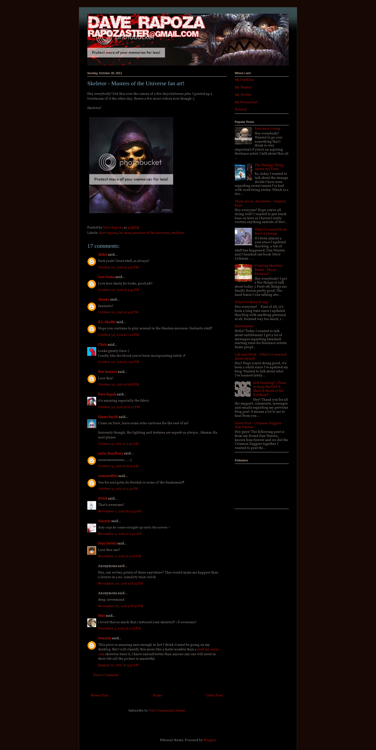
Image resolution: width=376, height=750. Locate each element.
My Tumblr (243, 87)
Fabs (101, 616)
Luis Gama (106, 277)
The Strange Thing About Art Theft (269, 167)
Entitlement (244, 326)
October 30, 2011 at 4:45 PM (118, 290)
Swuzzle (104, 638)
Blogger (210, 740)
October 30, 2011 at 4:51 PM (118, 312)
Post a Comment (106, 675)
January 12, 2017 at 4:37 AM (118, 665)
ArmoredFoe (108, 476)
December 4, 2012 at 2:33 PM (119, 628)
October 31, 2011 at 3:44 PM (118, 489)
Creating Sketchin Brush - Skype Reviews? (269, 270)
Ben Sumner (107, 372)
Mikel (102, 255)
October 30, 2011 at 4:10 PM (118, 267)
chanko (103, 299)
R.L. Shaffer (107, 322)
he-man (125, 233)
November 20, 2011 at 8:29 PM (120, 583)
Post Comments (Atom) (167, 710)
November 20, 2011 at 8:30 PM (120, 606)
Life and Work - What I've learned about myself (261, 356)
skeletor (177, 233)
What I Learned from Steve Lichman (271, 231)
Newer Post (99, 695)
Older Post (214, 695)
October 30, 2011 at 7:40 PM (118, 362)
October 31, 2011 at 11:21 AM (118, 466)
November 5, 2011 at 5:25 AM (119, 556)
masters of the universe (151, 233)
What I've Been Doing (251, 302)
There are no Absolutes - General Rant (260, 203)
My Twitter (243, 95)
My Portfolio (244, 80)
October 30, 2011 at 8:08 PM (118, 384)
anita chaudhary (110, 453)
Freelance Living (267, 129)
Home (157, 695)
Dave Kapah (107, 394)
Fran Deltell (107, 543)
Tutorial (241, 109)
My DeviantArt (246, 102)
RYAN (102, 498)
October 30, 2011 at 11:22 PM (119, 407)
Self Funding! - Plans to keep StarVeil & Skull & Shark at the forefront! (269, 389)
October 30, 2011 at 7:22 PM (118, 335)
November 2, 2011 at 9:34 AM (119, 511)
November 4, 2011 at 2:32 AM (119, 534)
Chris (102, 345)
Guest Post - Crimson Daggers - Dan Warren (259, 425)
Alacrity (104, 521)
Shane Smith (108, 417)
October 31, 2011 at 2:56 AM (118, 444)
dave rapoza (108, 233)
